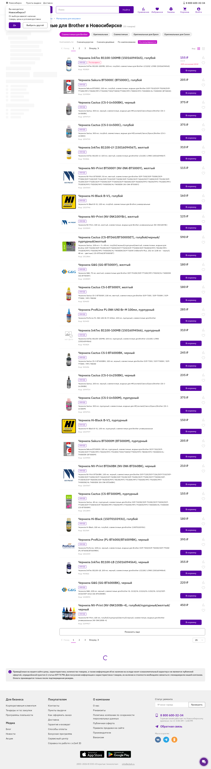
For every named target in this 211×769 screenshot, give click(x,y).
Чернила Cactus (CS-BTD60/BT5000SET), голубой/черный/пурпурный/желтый (119, 239)
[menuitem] (64, 48)
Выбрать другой (35, 25)
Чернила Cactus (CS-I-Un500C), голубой (106, 125)
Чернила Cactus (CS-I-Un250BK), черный (106, 375)
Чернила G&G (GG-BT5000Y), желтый (104, 265)
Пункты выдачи (33, 3)
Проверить (197, 704)
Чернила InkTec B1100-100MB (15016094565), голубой (116, 58)
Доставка (47, 3)
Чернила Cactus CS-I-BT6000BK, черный (106, 353)
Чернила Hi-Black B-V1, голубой (100, 196)
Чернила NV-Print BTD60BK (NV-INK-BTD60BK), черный (117, 466)
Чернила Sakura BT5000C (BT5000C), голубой (110, 80)
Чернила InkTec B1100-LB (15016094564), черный (113, 562)
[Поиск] (95, 9)
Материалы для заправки (68, 18)
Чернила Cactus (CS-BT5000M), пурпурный (108, 494)
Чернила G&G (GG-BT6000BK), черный (105, 583)
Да (14, 25)
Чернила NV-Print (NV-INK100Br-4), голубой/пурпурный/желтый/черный (124, 607)
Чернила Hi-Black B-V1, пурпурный (102, 420)
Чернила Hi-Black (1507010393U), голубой (108, 519)
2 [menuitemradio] (79, 48)
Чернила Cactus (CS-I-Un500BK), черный (106, 102)
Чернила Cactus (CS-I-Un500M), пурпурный (108, 398)
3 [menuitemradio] (85, 48)
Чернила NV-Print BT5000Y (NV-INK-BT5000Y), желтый (116, 168)
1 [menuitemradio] (73, 48)
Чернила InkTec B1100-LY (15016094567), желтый (113, 147)
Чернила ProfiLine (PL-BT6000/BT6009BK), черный (113, 540)
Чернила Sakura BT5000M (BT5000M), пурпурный (112, 441)
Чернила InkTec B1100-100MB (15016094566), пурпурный (119, 330)
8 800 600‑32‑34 (194, 2)
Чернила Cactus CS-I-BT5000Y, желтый (105, 287)
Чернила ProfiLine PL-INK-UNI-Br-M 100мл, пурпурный (116, 310)
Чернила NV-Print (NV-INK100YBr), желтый (108, 216)
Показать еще (132, 632)
